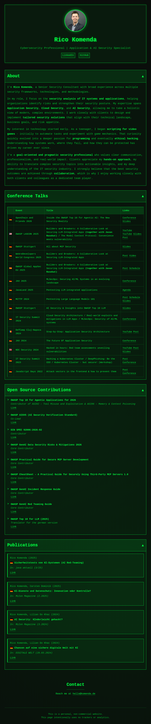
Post (125, 237)
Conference (129, 217)
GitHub (84, 55)
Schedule (134, 268)
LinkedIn (68, 55)
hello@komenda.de (84, 693)
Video (132, 255)
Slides (127, 221)
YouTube (127, 230)
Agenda (127, 290)
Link (13, 408)
